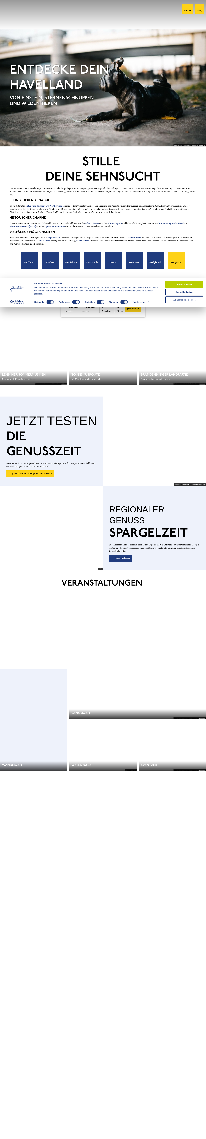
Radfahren (45, 241)
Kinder (120, 311)
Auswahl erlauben (184, 14)
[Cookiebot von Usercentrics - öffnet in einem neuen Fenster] (17, 24)
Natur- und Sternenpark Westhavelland (45, 206)
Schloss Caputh (114, 223)
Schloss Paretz (92, 223)
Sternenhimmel (134, 237)
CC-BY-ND (202, 145)
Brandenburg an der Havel (171, 223)
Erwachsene (107, 311)
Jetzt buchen (133, 309)
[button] (29, 260)
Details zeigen (139, 24)
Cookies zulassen (184, 6)
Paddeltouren (83, 241)
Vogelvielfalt (54, 237)
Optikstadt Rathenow (55, 226)
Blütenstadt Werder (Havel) (23, 226)
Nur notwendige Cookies (184, 22)
